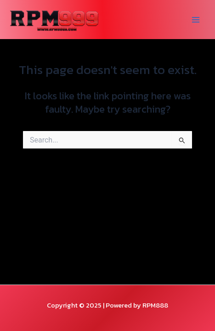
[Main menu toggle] (196, 20)
